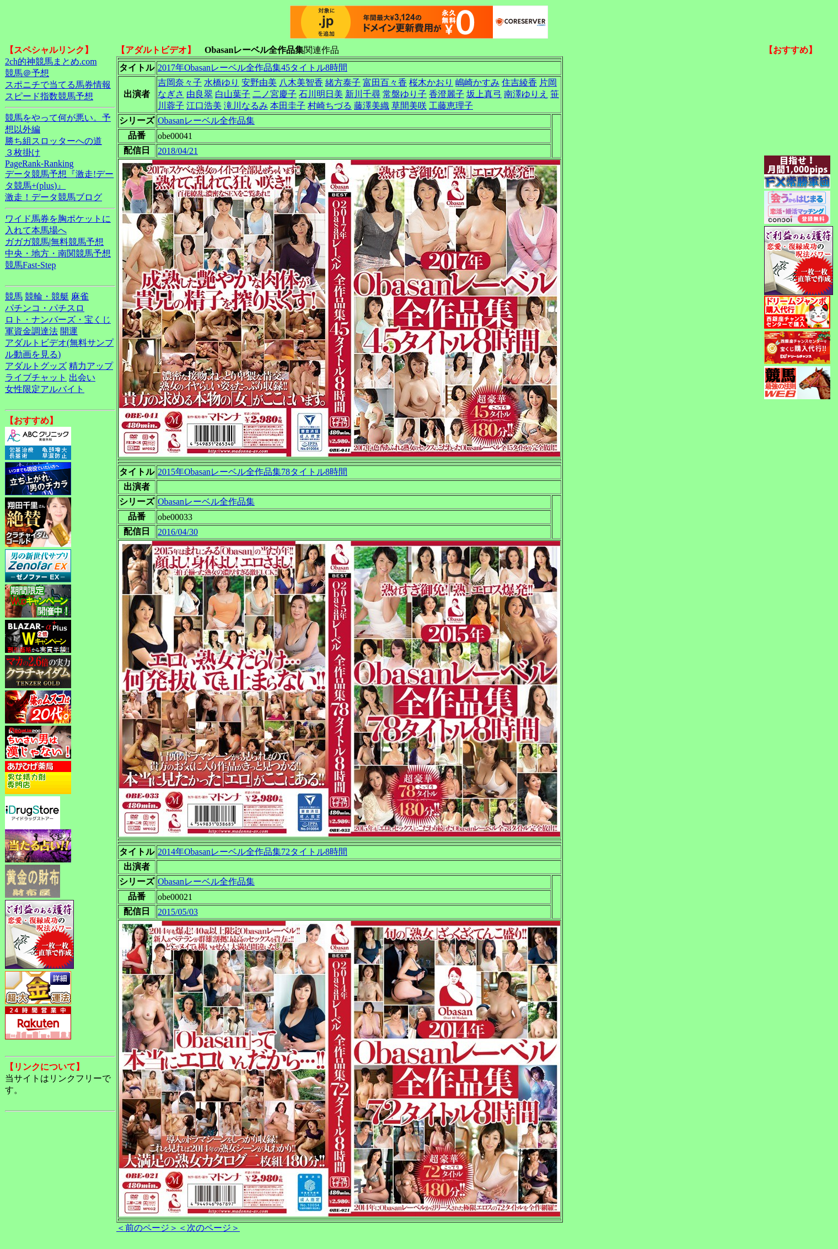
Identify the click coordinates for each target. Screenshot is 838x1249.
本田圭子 (287, 105)
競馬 (14, 296)
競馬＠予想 (27, 73)
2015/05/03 (178, 911)
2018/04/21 (178, 151)
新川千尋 (362, 94)
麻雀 (80, 296)
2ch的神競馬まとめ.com (51, 61)
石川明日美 (321, 94)
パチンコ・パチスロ (44, 308)
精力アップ (91, 366)
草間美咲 (409, 105)
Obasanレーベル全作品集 (206, 120)
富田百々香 (385, 82)
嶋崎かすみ (477, 82)
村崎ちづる (330, 105)
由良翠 (199, 94)
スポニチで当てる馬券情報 (58, 84)
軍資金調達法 (31, 331)
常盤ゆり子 (405, 94)
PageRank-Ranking (39, 163)
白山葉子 (232, 94)
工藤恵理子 (451, 105)
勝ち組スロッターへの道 (53, 141)
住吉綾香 (519, 82)
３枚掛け (22, 152)
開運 (69, 331)
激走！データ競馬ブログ (53, 197)
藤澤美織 (371, 105)
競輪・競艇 (47, 296)
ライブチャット (36, 377)
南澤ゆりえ (526, 94)
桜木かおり (431, 82)
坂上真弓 (484, 94)
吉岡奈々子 (180, 82)
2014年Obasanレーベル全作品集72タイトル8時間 (252, 851)
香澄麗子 (446, 94)
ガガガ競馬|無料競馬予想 (54, 241)
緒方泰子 (343, 82)
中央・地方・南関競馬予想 (58, 253)
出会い (82, 377)
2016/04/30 (178, 532)
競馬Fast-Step (30, 265)
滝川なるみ (246, 105)
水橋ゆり (221, 82)
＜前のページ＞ (147, 1227)
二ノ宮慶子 (275, 94)
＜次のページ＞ (209, 1227)
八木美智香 (301, 82)
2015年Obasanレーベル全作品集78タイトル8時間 (252, 471)
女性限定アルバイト (44, 389)
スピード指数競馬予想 (49, 96)
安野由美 (259, 82)
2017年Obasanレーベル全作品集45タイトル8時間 (252, 67)
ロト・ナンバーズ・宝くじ (58, 319)
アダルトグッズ (36, 366)
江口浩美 (204, 105)
